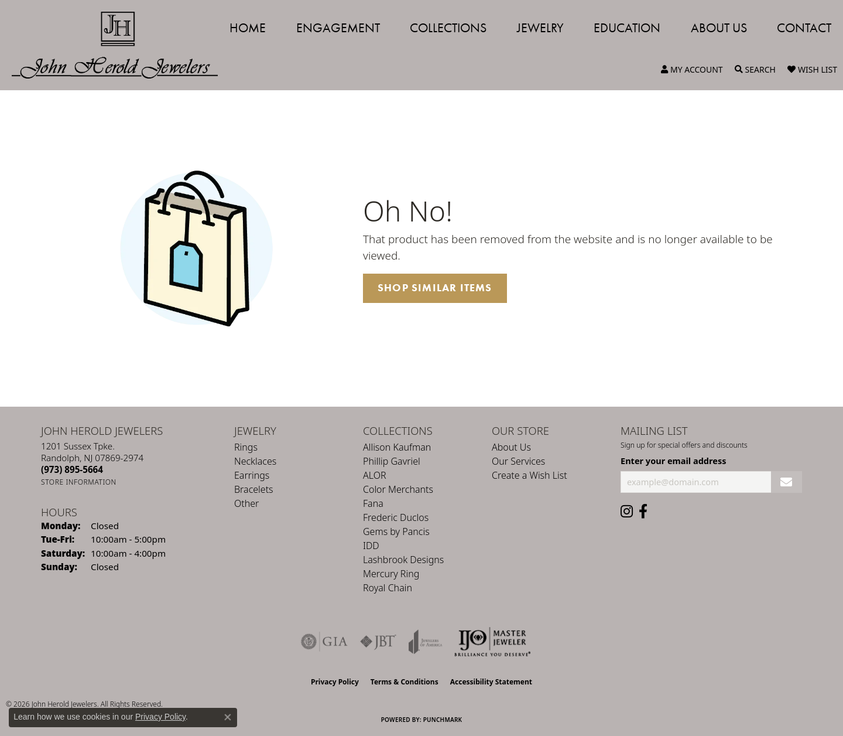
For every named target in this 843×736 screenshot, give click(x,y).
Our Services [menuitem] (518, 461)
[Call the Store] (72, 469)
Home (247, 27)
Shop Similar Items (435, 288)
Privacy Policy (335, 682)
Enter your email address (673, 460)
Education (627, 27)
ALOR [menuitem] (374, 475)
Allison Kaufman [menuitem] (397, 447)
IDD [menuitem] (371, 545)
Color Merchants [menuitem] (398, 489)
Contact (804, 27)
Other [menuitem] (246, 503)
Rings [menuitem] (246, 447)
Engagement (338, 27)
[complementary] (758, 671)
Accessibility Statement (491, 682)
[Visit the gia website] (324, 641)
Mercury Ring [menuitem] (391, 573)
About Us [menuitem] (511, 447)
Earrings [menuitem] (251, 475)
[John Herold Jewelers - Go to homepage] (120, 45)
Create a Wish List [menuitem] (529, 475)
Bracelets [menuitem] (253, 489)
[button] (692, 70)
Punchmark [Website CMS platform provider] (442, 719)
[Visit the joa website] (426, 641)
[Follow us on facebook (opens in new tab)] (643, 512)
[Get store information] (78, 482)
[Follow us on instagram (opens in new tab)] (627, 512)
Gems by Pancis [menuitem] (396, 531)
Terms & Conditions (404, 682)
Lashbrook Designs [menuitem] (403, 559)
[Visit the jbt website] (378, 641)
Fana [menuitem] (373, 503)
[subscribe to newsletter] (786, 482)
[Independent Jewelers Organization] (492, 641)
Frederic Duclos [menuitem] (396, 517)
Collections (448, 27)
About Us (719, 27)
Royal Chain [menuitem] (387, 587)
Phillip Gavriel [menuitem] (391, 461)
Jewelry (540, 27)
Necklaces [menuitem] (255, 461)
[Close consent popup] (227, 717)
